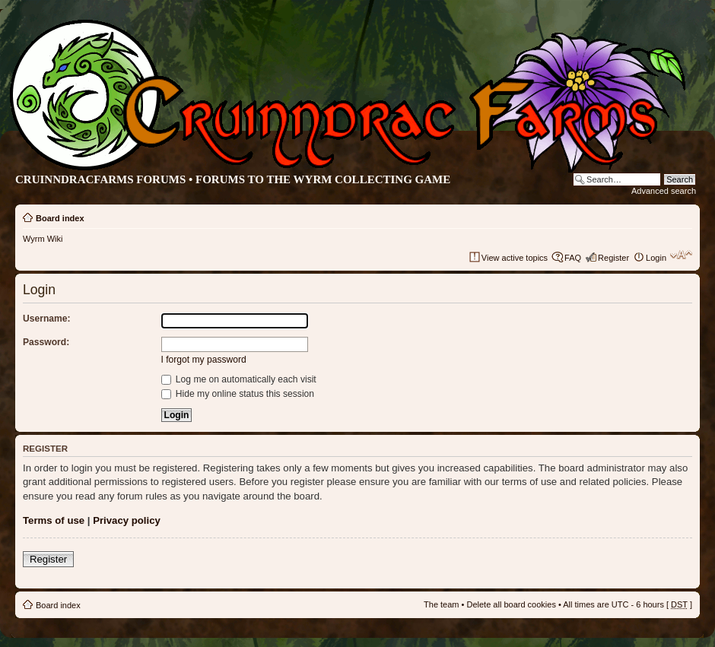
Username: (47, 318)
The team (441, 604)
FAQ (572, 257)
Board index (60, 218)
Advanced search (663, 190)
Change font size (681, 255)
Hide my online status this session (238, 394)
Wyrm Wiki (42, 238)
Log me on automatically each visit (238, 379)
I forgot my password (203, 359)
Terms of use (53, 520)
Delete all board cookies (510, 604)
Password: (46, 342)
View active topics (514, 257)
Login (656, 257)
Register (613, 257)
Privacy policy (126, 520)
